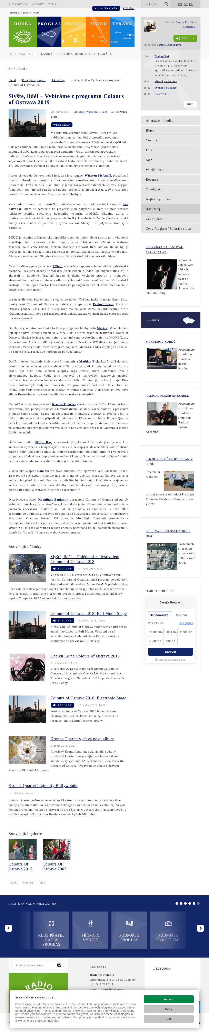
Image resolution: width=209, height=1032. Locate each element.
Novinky (38, 4)
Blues (150, 130)
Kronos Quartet (64, 404)
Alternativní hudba (159, 120)
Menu (190, 104)
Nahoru (28, 882)
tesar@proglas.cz (112, 989)
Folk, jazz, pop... (22, 54)
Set (169, 1019)
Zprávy (122, 23)
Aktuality (57, 80)
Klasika (45, 54)
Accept (168, 999)
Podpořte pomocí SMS (143, 931)
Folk (149, 150)
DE (186, 4)
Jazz (104, 111)
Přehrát (61, 125)
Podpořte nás (106, 8)
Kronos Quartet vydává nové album (82, 739)
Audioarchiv (18, 4)
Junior (98, 23)
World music (93, 111)
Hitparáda (103, 54)
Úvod (12, 80)
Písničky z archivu (166, 81)
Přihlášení (129, 8)
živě (182, 38)
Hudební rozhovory (25, 12)
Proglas (49, 23)
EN (180, 4)
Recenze (152, 179)
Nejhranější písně (158, 199)
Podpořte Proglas (104, 931)
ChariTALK (162, 94)
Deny (168, 1009)
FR (191, 4)
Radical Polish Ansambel (167, 395)
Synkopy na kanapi (166, 87)
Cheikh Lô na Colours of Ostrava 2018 (85, 656)
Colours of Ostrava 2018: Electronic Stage (88, 698)
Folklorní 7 (18, 68)
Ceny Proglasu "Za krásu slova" (169, 228)
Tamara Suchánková (169, 44)
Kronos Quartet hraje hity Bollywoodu (43, 785)
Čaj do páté (154, 219)
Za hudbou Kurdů (161, 341)
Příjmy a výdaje (65, 931)
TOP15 (52, 4)
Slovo (73, 23)
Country (152, 140)
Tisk (42, 882)
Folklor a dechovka (73, 54)
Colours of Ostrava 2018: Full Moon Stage (88, 613)
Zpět (14, 882)
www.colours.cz (69, 532)
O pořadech (154, 189)
